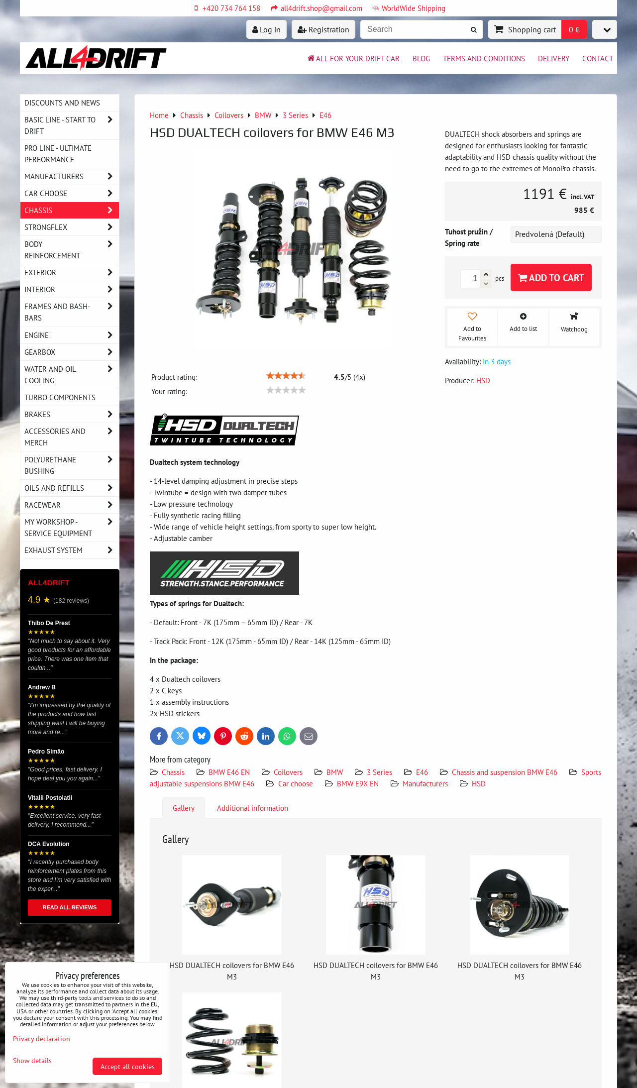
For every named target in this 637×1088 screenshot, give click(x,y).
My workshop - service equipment (71, 528)
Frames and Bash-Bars (71, 312)
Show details (32, 1061)
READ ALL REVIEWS (70, 907)
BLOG (421, 58)
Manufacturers (425, 783)
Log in (266, 29)
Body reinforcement (71, 250)
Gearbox (71, 352)
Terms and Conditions (484, 58)
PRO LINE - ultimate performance (58, 153)
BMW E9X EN (358, 783)
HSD (479, 783)
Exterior (71, 272)
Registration (323, 29)
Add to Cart (551, 277)
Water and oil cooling (71, 375)
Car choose (295, 783)
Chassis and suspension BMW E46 (504, 772)
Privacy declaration (41, 1038)
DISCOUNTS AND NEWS (62, 103)
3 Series (379, 772)
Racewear (71, 505)
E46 (422, 772)
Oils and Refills (71, 488)
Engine (71, 335)
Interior (71, 289)
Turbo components (60, 397)
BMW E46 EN (229, 772)
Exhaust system (71, 550)
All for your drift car (353, 58)
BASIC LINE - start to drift (71, 125)
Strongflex (71, 227)
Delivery (553, 58)
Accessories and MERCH (71, 437)
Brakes (71, 414)
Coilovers (288, 772)
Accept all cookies (128, 1066)
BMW (334, 772)
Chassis (173, 772)
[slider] (286, 376)
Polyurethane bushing (71, 465)
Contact (597, 58)
